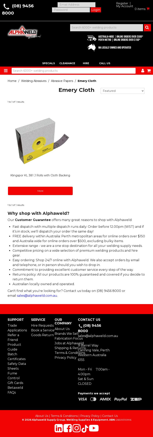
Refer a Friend (13, 337)
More (40, 190)
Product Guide (14, 347)
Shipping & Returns (65, 348)
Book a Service (41, 330)
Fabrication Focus (65, 338)
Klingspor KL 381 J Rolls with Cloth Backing (40, 175)
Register (122, 3)
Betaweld (15, 388)
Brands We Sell (65, 334)
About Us (62, 329)
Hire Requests (41, 325)
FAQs (12, 392)
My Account (124, 6)
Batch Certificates (17, 356)
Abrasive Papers (62, 81)
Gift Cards (15, 383)
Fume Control (14, 375)
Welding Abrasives (33, 81)
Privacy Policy (65, 357)
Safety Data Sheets (17, 366)
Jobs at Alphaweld (65, 343)
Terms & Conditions (65, 353)
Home (12, 81)
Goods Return (41, 335)
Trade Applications (17, 328)
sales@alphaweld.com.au (37, 296)
